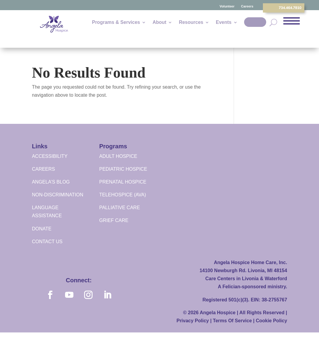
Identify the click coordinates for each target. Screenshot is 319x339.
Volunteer (227, 6)
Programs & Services (116, 22)
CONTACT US (47, 241)
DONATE (41, 228)
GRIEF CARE (113, 220)
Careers (247, 6)
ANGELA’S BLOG (51, 181)
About (159, 22)
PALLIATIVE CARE (119, 207)
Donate (255, 22)
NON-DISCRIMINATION (57, 194)
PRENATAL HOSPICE (122, 181)
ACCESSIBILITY (49, 156)
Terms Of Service (232, 320)
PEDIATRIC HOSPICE (123, 169)
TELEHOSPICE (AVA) (122, 194)
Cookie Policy (271, 320)
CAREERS (43, 169)
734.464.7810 (290, 7)
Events (223, 22)
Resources (191, 22)
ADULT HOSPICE (118, 156)
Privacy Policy (192, 320)
